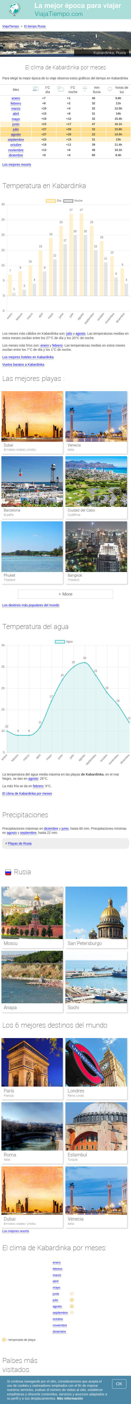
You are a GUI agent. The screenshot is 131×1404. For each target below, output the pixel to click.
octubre (16, 145)
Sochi (73, 1007)
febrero (16, 103)
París (9, 1091)
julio (16, 129)
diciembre (16, 155)
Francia (9, 1095)
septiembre (16, 139)
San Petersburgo (85, 943)
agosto (16, 134)
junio (15, 124)
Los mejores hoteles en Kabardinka (27, 357)
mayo (16, 119)
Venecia (74, 445)
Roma (10, 1155)
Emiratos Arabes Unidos (20, 1223)
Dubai (8, 445)
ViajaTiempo (10, 26)
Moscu (11, 943)
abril (16, 114)
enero (16, 98)
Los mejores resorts (16, 164)
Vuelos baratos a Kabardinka (23, 364)
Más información (70, 1398)
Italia (7, 1159)
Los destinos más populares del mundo (30, 605)
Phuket (9, 575)
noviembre (15, 150)
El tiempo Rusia (35, 26)
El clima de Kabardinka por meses (27, 793)
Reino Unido (76, 1095)
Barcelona (12, 510)
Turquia (73, 1159)
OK (119, 1383)
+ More (66, 594)
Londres (76, 1091)
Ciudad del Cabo (81, 510)
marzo (15, 108)
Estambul (77, 1155)
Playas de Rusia (20, 843)
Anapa (10, 1007)
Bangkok (75, 575)
